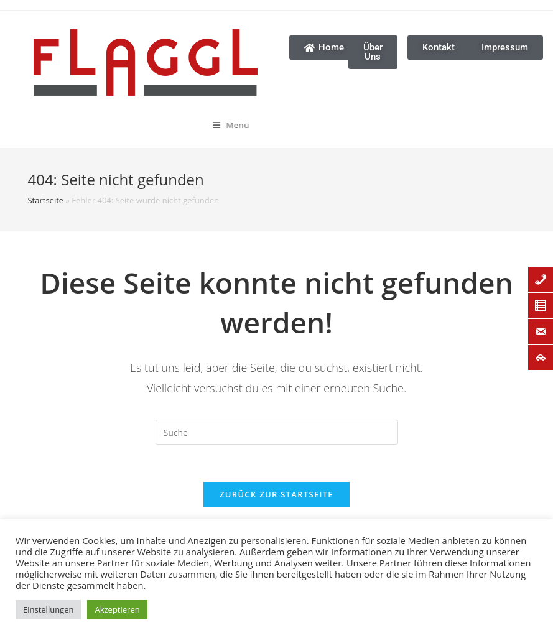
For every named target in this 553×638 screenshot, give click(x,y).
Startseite (45, 200)
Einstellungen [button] (48, 609)
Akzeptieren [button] (117, 609)
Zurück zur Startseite (276, 494)
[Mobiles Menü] (190, 125)
